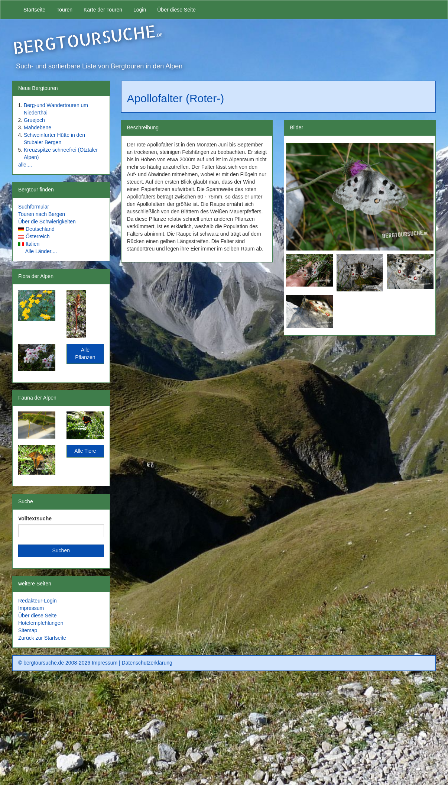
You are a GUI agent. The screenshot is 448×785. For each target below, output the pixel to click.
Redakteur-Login (37, 601)
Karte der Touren (103, 10)
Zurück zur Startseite (42, 638)
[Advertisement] (224, 731)
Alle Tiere (85, 451)
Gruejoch (34, 120)
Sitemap (27, 630)
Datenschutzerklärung (147, 663)
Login (139, 10)
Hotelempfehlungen (40, 623)
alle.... (25, 165)
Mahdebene (37, 127)
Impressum (31, 608)
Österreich (38, 236)
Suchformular (33, 207)
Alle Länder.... (41, 251)
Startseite (34, 10)
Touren (64, 10)
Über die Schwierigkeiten (47, 221)
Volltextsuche (35, 518)
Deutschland (40, 229)
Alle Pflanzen (85, 353)
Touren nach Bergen (41, 214)
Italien (32, 244)
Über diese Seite (176, 10)
